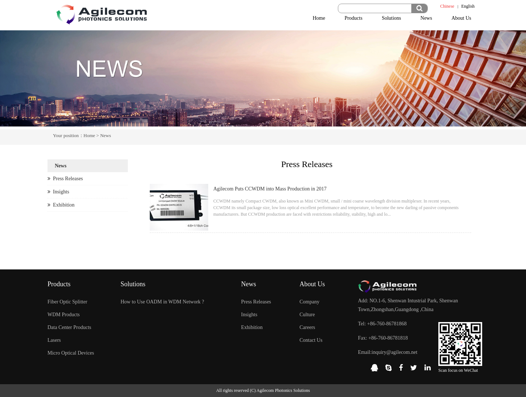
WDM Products (63, 314)
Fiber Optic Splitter (67, 302)
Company (309, 302)
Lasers (54, 340)
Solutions (391, 18)
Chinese (447, 6)
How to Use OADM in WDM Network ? (162, 302)
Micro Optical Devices (70, 353)
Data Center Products (69, 327)
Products (353, 18)
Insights (58, 191)
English (468, 6)
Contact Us (311, 340)
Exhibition (61, 205)
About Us (461, 18)
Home (319, 18)
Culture (307, 314)
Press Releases (65, 178)
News (426, 18)
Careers (307, 327)
